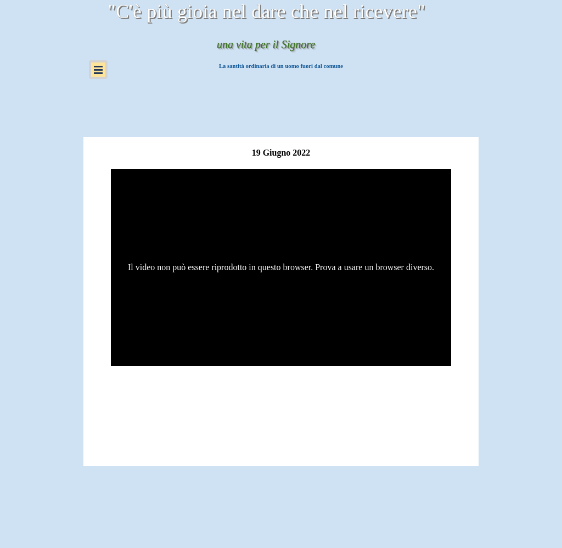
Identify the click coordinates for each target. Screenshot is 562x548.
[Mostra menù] (98, 69)
